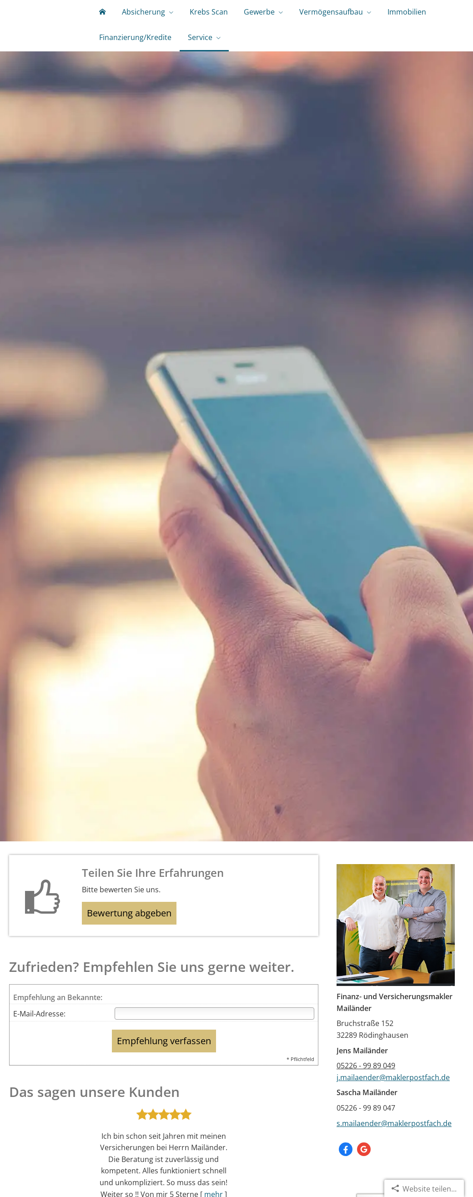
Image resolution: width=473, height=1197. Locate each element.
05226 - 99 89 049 (366, 1087)
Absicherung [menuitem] (135, 17)
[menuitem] (99, 18)
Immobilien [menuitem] (377, 17)
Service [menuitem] (192, 54)
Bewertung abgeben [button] (134, 936)
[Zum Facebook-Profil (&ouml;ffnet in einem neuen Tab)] (345, 1170)
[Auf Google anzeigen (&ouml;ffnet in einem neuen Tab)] (364, 1170)
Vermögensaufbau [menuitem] (307, 17)
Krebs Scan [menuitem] (195, 17)
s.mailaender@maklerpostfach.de (394, 1145)
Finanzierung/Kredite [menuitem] (132, 54)
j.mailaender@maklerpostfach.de (393, 1099)
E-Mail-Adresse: (39, 1039)
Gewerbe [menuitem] (240, 17)
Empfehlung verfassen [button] (164, 1063)
